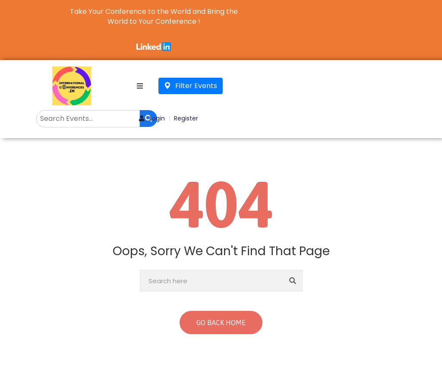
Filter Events (190, 86)
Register (186, 118)
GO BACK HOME (221, 322)
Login (152, 118)
